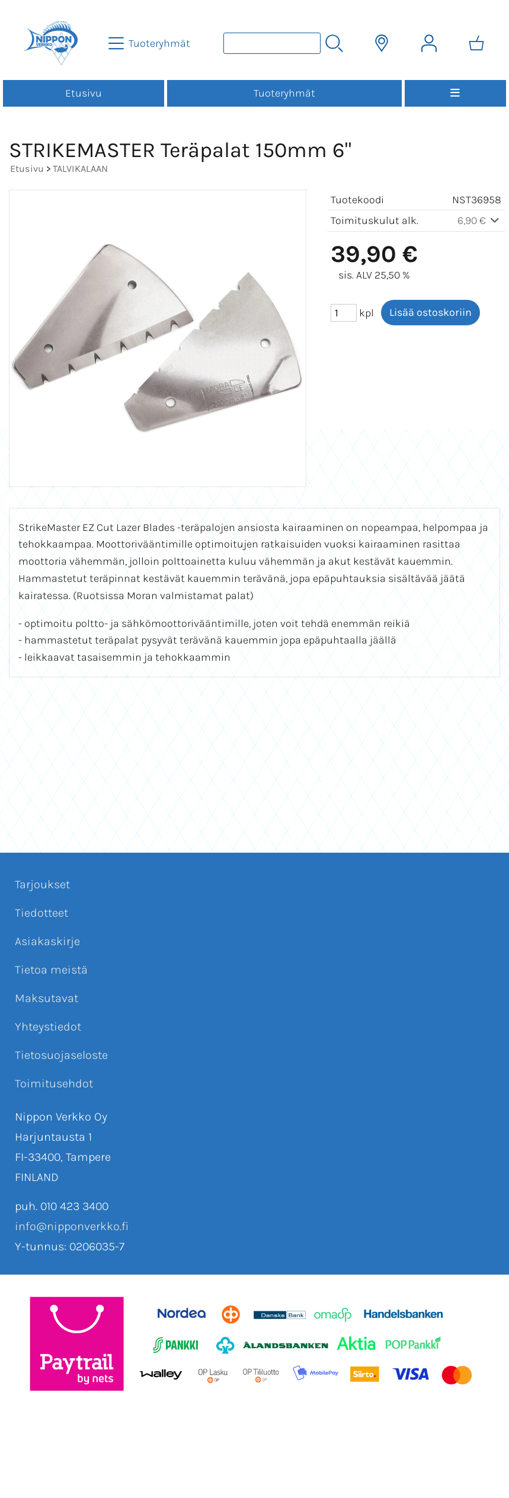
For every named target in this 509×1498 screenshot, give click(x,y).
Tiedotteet (41, 913)
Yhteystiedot (48, 1026)
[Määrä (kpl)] (344, 313)
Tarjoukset (42, 884)
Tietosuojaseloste (61, 1055)
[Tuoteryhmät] (150, 43)
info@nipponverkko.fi (72, 1226)
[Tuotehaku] (272, 43)
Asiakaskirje (47, 941)
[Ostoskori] (476, 43)
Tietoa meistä (51, 970)
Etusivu (83, 93)
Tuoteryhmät (284, 93)
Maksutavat (46, 998)
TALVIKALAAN (80, 168)
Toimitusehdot (54, 1083)
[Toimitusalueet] (381, 43)
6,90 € (479, 220)
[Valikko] (455, 93)
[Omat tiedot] (429, 43)
